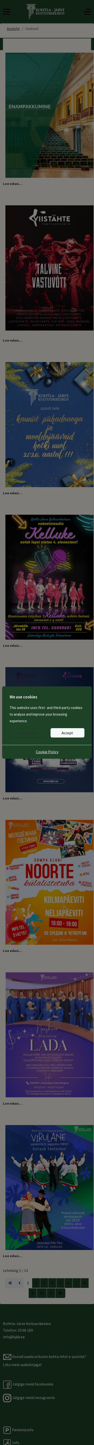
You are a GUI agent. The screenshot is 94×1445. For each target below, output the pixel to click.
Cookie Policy (47, 751)
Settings (28, 732)
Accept (67, 732)
